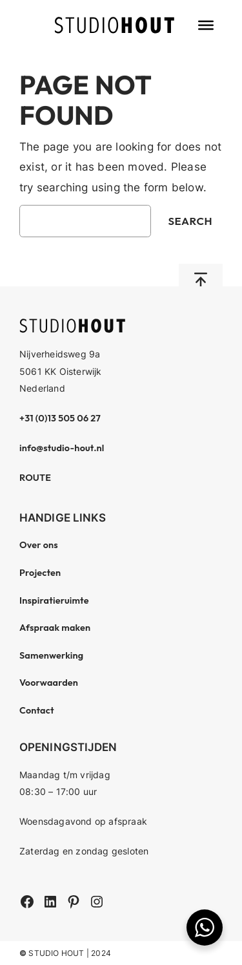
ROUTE (35, 477)
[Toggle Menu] (206, 25)
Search (190, 221)
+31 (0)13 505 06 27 (60, 418)
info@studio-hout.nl (62, 448)
